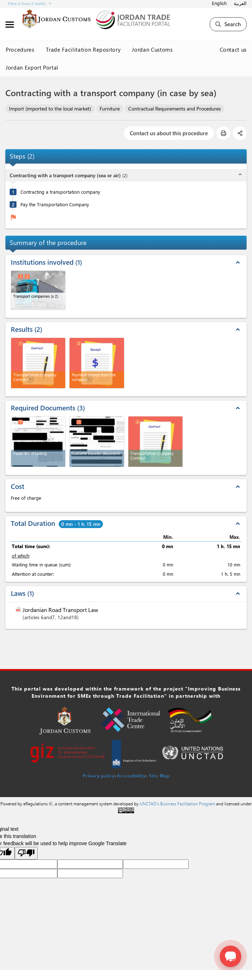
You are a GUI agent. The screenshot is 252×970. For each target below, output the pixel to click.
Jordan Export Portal (32, 67)
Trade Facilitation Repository (83, 49)
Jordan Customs (152, 49)
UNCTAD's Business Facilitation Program (177, 803)
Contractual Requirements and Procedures (174, 108)
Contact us (233, 49)
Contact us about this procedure (169, 133)
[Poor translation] (26, 853)
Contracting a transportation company (60, 191)
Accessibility (131, 775)
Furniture (110, 108)
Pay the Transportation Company (54, 204)
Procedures (20, 49)
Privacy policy (99, 775)
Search (228, 24)
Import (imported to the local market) (50, 108)
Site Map (159, 775)
